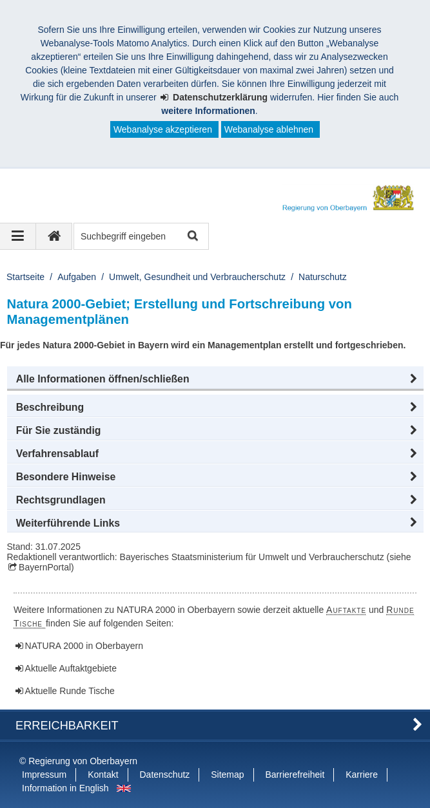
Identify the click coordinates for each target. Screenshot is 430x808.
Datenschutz (165, 774)
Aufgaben (76, 277)
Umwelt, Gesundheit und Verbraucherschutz (197, 277)
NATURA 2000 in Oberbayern (84, 646)
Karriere (362, 774)
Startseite (25, 277)
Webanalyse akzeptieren (162, 129)
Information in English (65, 788)
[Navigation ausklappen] (18, 236)
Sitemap (227, 774)
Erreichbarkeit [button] (67, 725)
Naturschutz (322, 277)
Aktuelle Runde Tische (70, 691)
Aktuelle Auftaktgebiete (71, 668)
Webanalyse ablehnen (268, 129)
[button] (215, 379)
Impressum (44, 774)
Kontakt (103, 774)
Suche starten (191, 236)
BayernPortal (45, 567)
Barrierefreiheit (294, 774)
